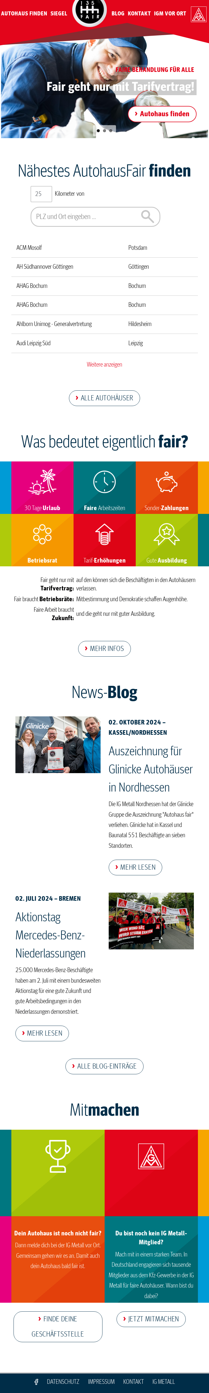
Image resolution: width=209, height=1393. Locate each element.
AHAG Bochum (31, 286)
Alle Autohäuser (107, 398)
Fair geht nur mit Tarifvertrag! (120, 87)
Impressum (101, 1382)
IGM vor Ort (170, 14)
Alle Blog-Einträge (107, 1066)
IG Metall (163, 1382)
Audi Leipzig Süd (33, 343)
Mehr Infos (107, 649)
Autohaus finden (165, 114)
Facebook (36, 1382)
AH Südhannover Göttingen (44, 267)
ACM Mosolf (29, 248)
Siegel (59, 14)
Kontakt (139, 14)
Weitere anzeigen (104, 364)
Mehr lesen (137, 867)
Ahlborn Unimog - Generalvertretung (54, 324)
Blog (118, 14)
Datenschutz (63, 1382)
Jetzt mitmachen (153, 1319)
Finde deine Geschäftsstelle (58, 1326)
